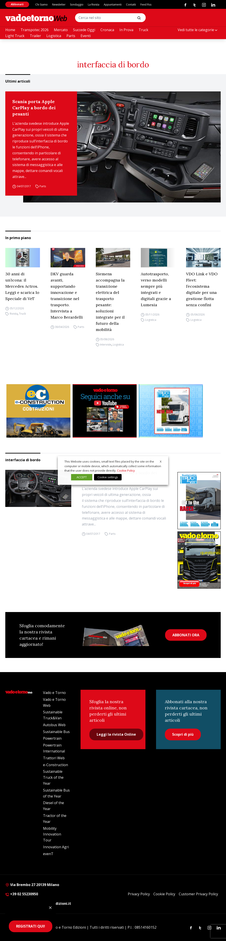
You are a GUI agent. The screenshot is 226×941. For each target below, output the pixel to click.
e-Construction (55, 764)
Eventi (86, 35)
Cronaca (107, 29)
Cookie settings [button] (108, 477)
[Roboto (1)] (105, 411)
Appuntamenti (113, 4)
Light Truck (14, 35)
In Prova (126, 29)
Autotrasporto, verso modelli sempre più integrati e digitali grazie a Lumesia (156, 289)
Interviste (105, 344)
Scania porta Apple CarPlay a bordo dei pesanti (34, 108)
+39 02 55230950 (21, 894)
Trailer (35, 35)
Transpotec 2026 (35, 29)
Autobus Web (54, 724)
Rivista (14, 314)
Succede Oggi (84, 29)
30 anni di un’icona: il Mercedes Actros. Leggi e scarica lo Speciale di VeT (22, 286)
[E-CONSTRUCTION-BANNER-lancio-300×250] (38, 411)
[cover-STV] (199, 500)
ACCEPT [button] (82, 477)
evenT (48, 853)
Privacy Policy (139, 894)
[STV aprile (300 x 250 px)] (171, 411)
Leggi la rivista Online (116, 734)
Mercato (61, 29)
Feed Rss (145, 4)
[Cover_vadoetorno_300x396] (199, 560)
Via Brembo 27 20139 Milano (32, 884)
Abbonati (17, 4)
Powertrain (52, 738)
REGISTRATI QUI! (30, 926)
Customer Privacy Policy (198, 894)
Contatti (131, 4)
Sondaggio (76, 4)
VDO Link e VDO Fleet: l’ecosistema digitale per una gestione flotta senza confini (202, 289)
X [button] (161, 461)
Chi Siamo (41, 4)
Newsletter (59, 4)
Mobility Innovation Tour (52, 834)
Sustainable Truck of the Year (53, 777)
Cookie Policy (164, 894)
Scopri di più (183, 734)
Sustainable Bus (56, 731)
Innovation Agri (56, 847)
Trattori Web (54, 758)
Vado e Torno (54, 692)
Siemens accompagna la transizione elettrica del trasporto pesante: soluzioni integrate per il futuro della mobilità (110, 301)
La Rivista (93, 4)
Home (10, 29)
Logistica (53, 35)
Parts (70, 35)
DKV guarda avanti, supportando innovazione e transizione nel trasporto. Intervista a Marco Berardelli (67, 295)
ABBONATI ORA (185, 635)
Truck (143, 29)
